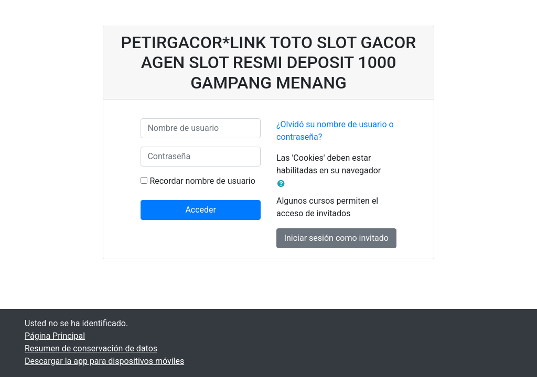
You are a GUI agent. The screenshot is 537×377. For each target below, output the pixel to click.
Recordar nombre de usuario (202, 181)
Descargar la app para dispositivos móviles (104, 361)
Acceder (200, 210)
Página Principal (55, 336)
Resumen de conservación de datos (91, 348)
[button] (283, 184)
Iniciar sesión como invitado (336, 238)
